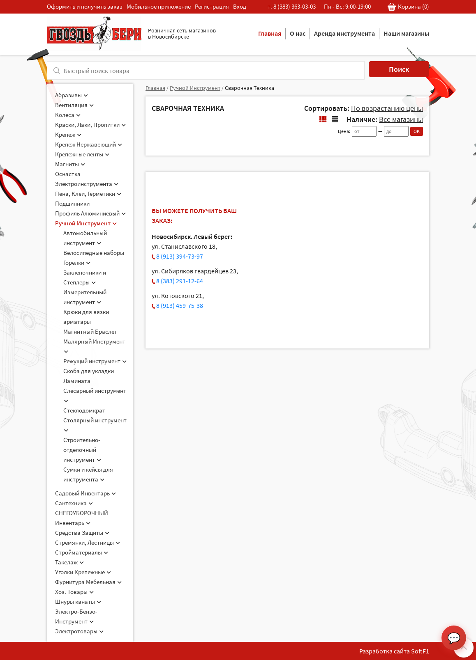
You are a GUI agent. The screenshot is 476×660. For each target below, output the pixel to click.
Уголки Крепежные (83, 572)
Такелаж (69, 562)
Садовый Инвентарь (85, 493)
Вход (239, 6)
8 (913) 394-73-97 (179, 256)
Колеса (68, 115)
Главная (269, 33)
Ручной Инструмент (86, 223)
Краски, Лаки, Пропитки (90, 124)
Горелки (76, 262)
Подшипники (72, 203)
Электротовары (79, 631)
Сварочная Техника (249, 88)
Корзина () (408, 6)
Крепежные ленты (82, 154)
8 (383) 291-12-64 (179, 281)
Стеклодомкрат (84, 410)
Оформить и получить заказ (84, 6)
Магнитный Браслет (90, 331)
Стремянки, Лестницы (87, 542)
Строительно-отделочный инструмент (82, 449)
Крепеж (68, 134)
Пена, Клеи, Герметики (88, 193)
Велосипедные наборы (93, 253)
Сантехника (74, 503)
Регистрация (212, 6)
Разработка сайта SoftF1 (394, 651)
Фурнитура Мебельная (88, 582)
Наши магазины (406, 33)
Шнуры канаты (78, 601)
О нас (297, 33)
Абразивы (71, 95)
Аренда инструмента (344, 33)
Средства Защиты (82, 532)
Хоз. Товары (74, 592)
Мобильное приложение (159, 6)
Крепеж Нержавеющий (88, 144)
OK (417, 131)
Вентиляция (74, 105)
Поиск (399, 69)
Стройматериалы (81, 552)
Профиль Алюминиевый (90, 213)
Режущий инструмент (95, 361)
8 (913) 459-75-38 (179, 305)
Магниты (70, 164)
